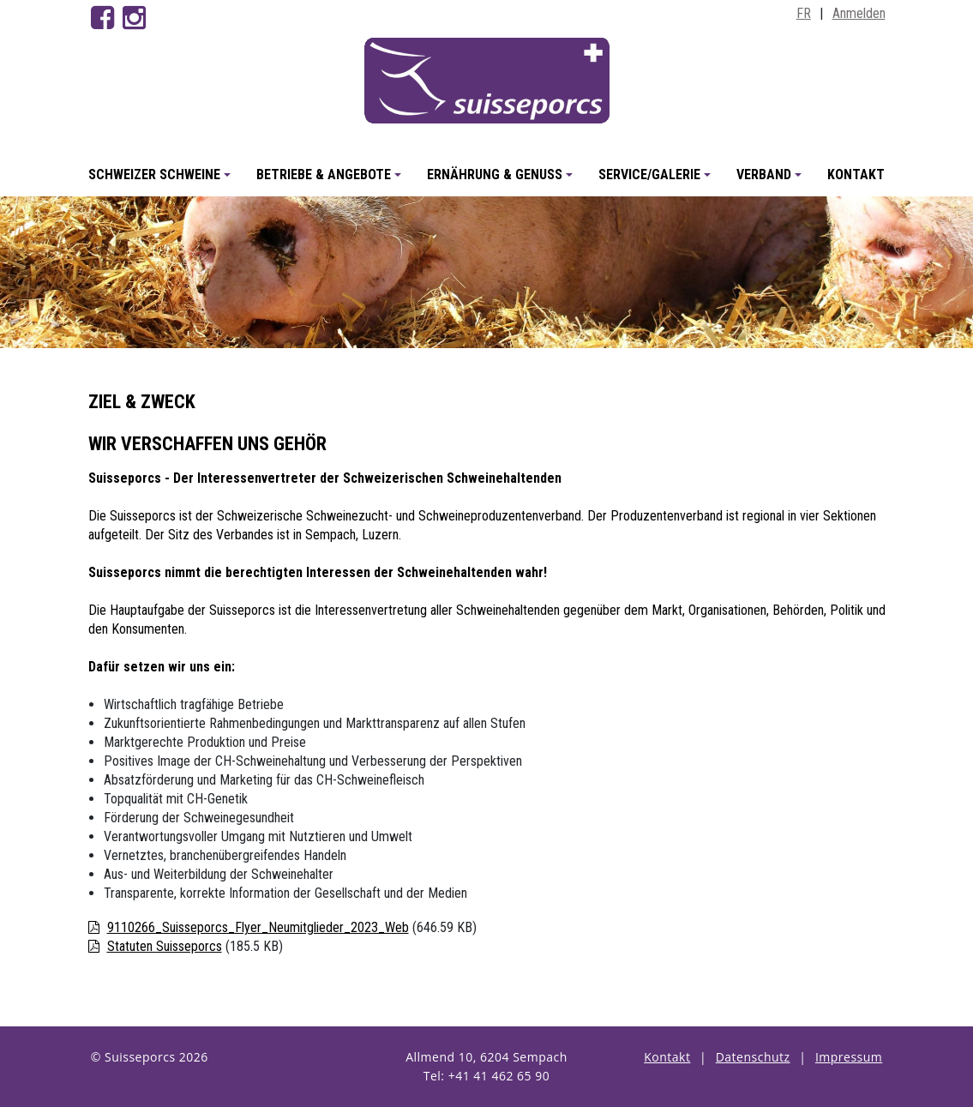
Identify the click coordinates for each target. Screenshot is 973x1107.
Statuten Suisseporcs (164, 946)
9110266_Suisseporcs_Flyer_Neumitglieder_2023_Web (258, 927)
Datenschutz (753, 1057)
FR (803, 13)
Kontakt (856, 174)
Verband (771, 181)
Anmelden (859, 13)
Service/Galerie (657, 181)
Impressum (848, 1057)
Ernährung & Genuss (502, 181)
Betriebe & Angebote (331, 181)
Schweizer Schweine (162, 181)
